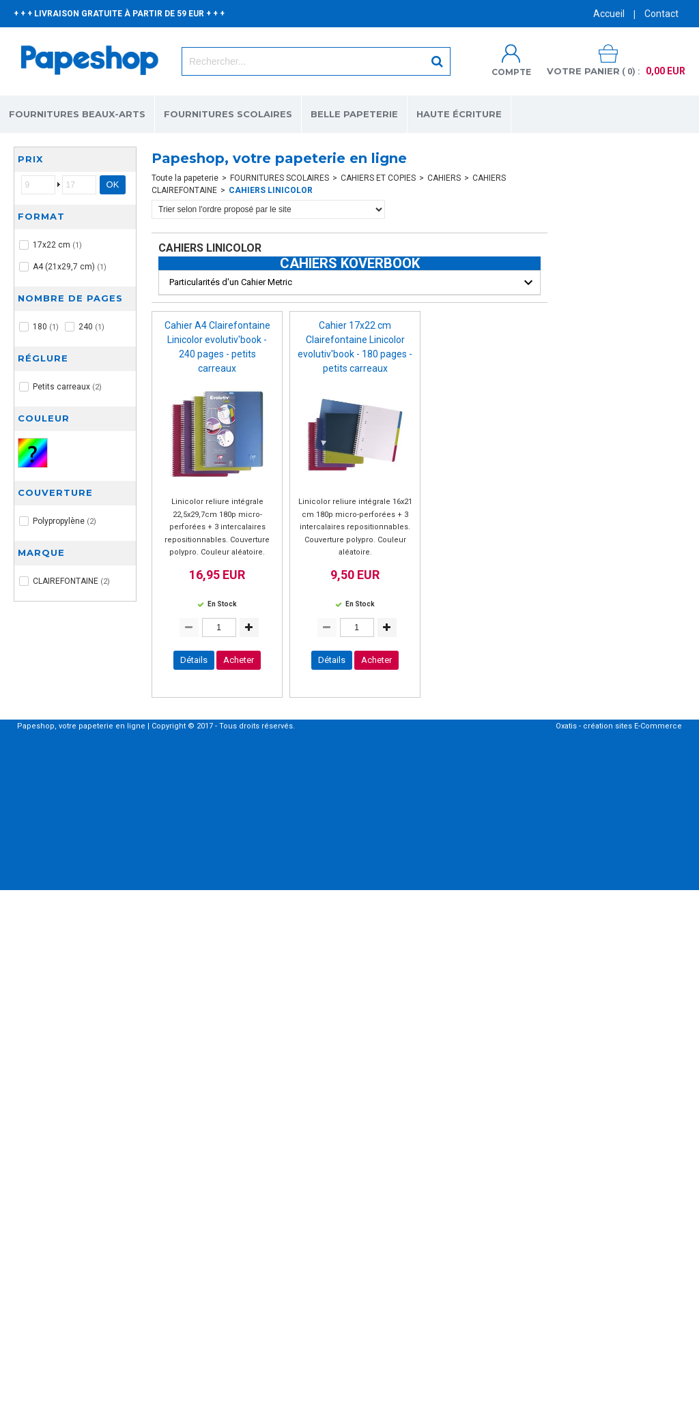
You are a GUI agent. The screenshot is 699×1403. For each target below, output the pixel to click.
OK (112, 184)
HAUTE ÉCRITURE (459, 113)
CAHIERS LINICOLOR (271, 190)
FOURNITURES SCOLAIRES (228, 113)
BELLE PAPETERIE (354, 113)
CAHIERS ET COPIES (378, 178)
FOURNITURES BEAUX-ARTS (77, 113)
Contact (661, 13)
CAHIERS (444, 178)
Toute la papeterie (185, 178)
